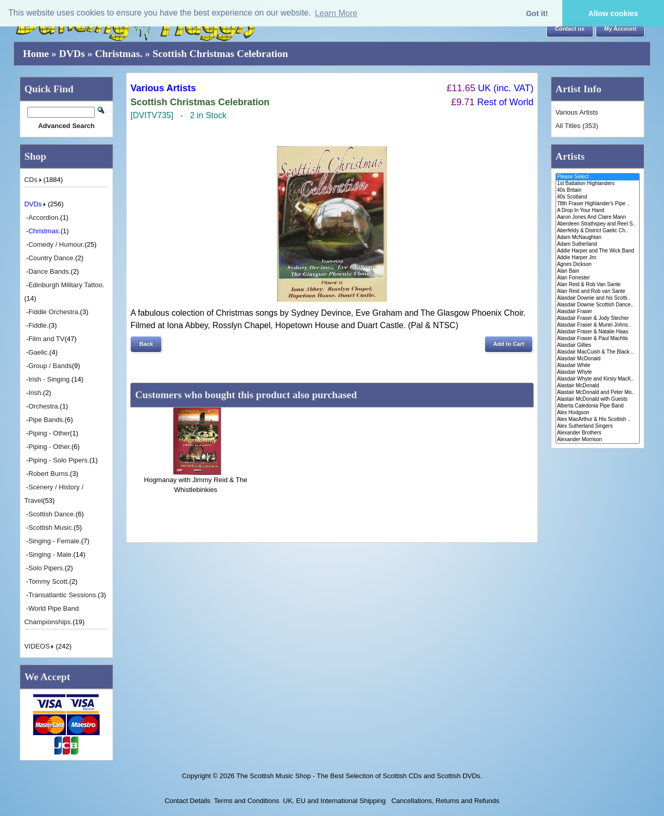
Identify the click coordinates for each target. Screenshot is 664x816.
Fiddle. (39, 325)
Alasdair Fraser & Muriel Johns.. (598, 325)
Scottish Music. (51, 527)
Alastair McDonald (598, 386)
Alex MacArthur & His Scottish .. (598, 419)
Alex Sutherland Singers (598, 426)
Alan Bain (598, 271)
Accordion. (44, 217)
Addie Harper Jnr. (598, 258)
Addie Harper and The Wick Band (598, 251)
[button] (569, 29)
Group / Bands (50, 366)
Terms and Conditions (247, 801)
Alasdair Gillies (598, 345)
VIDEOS (40, 646)
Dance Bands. (50, 271)
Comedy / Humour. (57, 244)
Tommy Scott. (49, 581)
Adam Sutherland (598, 244)
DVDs (72, 53)
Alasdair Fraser (598, 311)
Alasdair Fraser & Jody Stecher (598, 318)
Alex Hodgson (598, 413)
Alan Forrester (598, 278)
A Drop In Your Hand (598, 210)
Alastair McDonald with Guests (598, 399)
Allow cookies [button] (613, 13)
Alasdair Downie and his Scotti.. (598, 298)
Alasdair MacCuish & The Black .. (598, 352)
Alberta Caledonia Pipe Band (598, 406)
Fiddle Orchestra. (54, 312)
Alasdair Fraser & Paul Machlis (598, 338)
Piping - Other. (50, 447)
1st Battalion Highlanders (598, 183)
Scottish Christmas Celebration (220, 53)
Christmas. (119, 53)
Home (36, 53)
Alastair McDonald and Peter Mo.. (598, 392)
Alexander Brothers (598, 433)
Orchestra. (44, 406)
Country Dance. (52, 258)
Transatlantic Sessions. (63, 595)
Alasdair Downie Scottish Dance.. (598, 305)
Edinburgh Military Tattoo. (66, 285)
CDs (34, 180)
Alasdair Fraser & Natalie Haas (598, 332)
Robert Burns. (49, 473)
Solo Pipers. (47, 568)
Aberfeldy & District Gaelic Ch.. (598, 231)
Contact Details (187, 801)
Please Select (598, 177)
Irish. (36, 393)
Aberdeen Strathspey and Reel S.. (598, 224)
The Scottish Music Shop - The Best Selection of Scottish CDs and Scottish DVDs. (359, 776)
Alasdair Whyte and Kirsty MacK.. (598, 379)
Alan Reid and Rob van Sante (598, 291)
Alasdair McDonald (598, 359)
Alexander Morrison (598, 440)
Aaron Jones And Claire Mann (598, 217)
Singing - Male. (51, 554)
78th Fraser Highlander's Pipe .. (598, 204)
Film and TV (47, 339)
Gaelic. (39, 352)
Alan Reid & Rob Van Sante (598, 285)
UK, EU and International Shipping (334, 801)
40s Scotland (598, 197)
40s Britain (598, 190)
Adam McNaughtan (598, 237)
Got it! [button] (537, 13)
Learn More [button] (336, 13)
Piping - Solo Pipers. (59, 460)
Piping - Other (49, 433)
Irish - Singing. (50, 379)
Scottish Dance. (52, 514)
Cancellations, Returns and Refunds (445, 801)
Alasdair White (598, 365)
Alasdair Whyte (598, 372)
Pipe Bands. (47, 420)
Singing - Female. (55, 541)
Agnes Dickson (598, 264)
